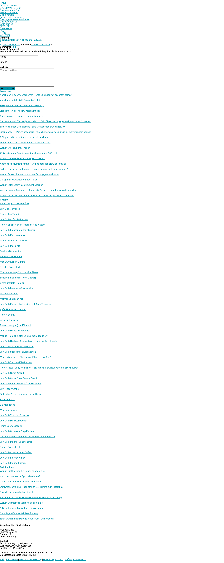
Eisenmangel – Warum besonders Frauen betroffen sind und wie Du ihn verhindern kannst (45, 132)
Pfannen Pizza (7, 399)
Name (4, 56)
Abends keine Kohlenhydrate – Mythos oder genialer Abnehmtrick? (33, 164)
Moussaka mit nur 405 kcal (13, 241)
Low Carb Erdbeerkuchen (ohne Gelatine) (20, 384)
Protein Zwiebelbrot (10, 447)
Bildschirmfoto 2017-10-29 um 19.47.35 (21, 40)
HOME (3, 3)
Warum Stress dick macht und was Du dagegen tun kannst (29, 174)
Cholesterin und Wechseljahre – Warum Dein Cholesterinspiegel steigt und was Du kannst (45, 121)
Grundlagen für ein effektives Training (19, 513)
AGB (2, 559)
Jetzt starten (6, 24)
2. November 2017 (40, 44)
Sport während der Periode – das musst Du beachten (27, 519)
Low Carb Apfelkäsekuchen (14, 219)
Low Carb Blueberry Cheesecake (16, 288)
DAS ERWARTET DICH (11, 8)
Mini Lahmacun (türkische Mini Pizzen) (19, 272)
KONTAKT (5, 35)
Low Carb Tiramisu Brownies (14, 415)
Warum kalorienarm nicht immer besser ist (21, 185)
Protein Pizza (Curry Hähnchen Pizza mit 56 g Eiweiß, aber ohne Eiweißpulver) (39, 368)
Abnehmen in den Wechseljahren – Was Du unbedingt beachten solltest (36, 95)
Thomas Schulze (11, 44)
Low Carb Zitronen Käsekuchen (16, 362)
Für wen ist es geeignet (11, 17)
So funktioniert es (9, 12)
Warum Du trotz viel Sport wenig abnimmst (21, 503)
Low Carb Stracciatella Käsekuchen (18, 352)
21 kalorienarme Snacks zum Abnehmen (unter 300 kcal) (28, 153)
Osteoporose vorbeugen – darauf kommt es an (23, 116)
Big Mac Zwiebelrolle (10, 267)
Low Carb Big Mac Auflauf (13, 458)
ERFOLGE (5, 26)
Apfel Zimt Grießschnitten (13, 309)
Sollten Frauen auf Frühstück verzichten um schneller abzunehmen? (34, 169)
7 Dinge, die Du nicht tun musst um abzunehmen (24, 137)
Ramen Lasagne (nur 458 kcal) (15, 325)
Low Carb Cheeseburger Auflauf (16, 452)
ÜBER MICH (6, 28)
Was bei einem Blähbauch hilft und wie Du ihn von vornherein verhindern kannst (40, 190)
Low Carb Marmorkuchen (13, 463)
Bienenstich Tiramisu (10, 214)
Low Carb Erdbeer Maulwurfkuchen (18, 230)
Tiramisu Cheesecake (11, 426)
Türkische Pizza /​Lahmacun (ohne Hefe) (20, 394)
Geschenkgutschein (53, 559)
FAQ (2, 30)
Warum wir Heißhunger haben (15, 148)
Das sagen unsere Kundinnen (14, 19)
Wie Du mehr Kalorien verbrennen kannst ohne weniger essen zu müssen (37, 195)
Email (3, 62)
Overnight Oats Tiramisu (12, 283)
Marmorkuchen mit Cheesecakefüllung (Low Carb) (25, 357)
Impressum (12, 559)
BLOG (3, 33)
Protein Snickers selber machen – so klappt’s (23, 225)
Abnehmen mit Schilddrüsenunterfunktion (21, 100)
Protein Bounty (7, 315)
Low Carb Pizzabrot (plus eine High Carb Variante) (25, 304)
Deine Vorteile (7, 14)
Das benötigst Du (8, 21)
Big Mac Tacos (7, 405)
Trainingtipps (7, 467)
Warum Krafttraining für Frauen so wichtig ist (22, 471)
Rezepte (4, 199)
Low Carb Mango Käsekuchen (15, 331)
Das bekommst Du (9, 10)
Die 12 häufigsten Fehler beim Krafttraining (21, 482)
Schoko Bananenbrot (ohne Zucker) (18, 278)
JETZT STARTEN (8, 5)
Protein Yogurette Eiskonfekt (14, 204)
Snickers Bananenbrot (11, 251)
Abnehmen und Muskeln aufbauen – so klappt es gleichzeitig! (31, 497)
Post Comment (7, 88)
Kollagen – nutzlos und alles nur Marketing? (22, 105)
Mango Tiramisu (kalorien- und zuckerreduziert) (24, 336)
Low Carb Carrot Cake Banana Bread (18, 378)
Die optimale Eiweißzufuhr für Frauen (18, 180)
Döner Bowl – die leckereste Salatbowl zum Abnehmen (27, 436)
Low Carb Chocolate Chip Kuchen (17, 431)
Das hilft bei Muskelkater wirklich (16, 492)
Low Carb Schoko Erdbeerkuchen (16, 346)
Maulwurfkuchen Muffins (12, 262)
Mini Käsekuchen (8, 410)
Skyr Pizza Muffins (9, 389)
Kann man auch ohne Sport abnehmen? (20, 476)
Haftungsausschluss (75, 559)
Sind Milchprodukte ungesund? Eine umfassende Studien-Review (32, 127)
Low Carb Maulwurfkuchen (13, 421)
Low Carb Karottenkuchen (13, 235)
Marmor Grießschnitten (12, 299)
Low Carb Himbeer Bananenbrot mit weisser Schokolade (28, 341)
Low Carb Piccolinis (10, 246)
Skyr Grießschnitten (10, 209)
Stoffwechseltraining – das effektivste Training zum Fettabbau (31, 487)
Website (4, 67)
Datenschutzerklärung (30, 559)
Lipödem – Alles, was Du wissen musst (20, 111)
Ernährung (5, 91)
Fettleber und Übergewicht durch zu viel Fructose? (25, 143)
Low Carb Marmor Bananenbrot (16, 442)
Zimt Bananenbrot (9, 294)
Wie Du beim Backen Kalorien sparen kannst (22, 158)
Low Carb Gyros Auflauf (12, 373)
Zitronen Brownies (9, 320)
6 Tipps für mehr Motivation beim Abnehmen (22, 508)
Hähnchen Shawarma (11, 256)
